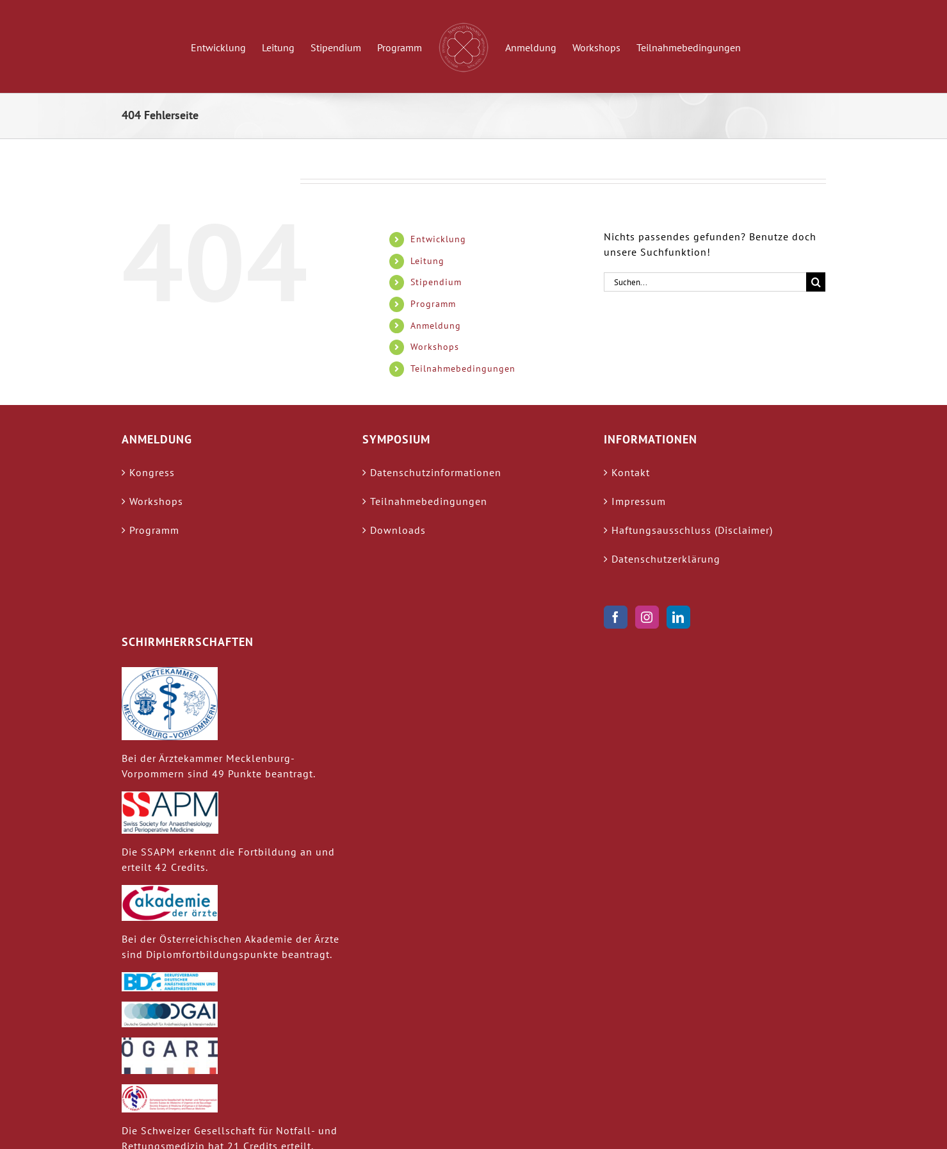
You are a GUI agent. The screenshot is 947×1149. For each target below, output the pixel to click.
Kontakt (630, 472)
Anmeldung (435, 325)
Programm (433, 304)
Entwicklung (438, 239)
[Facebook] (615, 617)
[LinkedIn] (678, 617)
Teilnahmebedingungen (462, 368)
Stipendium (436, 282)
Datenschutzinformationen (435, 472)
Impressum (638, 501)
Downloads (398, 530)
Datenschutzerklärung (665, 558)
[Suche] (815, 282)
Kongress (152, 472)
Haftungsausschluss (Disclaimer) (692, 530)
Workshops (434, 346)
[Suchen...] (705, 282)
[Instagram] (647, 617)
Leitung (427, 261)
